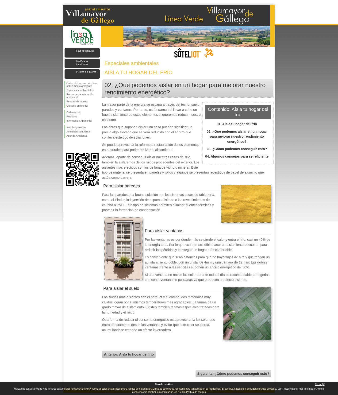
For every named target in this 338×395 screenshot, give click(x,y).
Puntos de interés (86, 71)
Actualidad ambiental (78, 131)
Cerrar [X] (320, 384)
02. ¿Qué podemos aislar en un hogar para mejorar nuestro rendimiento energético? (237, 136)
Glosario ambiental (77, 105)
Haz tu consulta (85, 50)
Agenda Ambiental (76, 135)
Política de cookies (196, 392)
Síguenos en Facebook (67, 145)
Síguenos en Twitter (75, 145)
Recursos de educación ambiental (79, 96)
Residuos (71, 116)
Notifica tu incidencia (82, 63)
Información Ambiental (79, 120)
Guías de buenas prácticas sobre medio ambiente (81, 84)
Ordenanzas (73, 112)
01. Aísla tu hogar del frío (237, 124)
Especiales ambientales (80, 90)
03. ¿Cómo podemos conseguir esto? (237, 149)
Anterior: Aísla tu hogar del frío (129, 354)
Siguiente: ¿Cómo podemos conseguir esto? (233, 374)
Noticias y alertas (76, 127)
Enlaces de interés (77, 101)
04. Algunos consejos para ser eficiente (237, 156)
